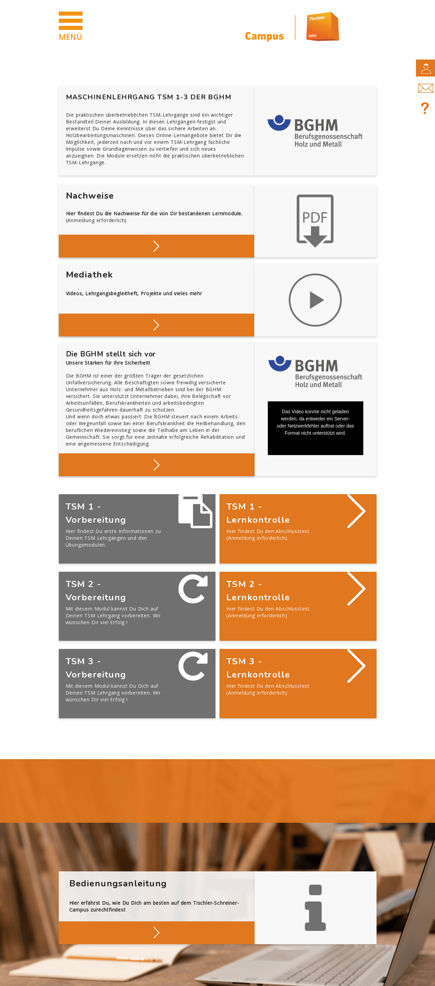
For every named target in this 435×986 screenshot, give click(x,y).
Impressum (72, 976)
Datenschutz (119, 976)
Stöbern (156, 324)
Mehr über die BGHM (156, 464)
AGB (158, 976)
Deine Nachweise (156, 245)
